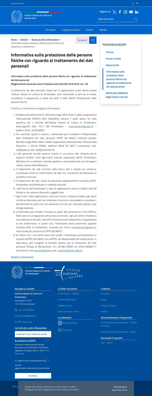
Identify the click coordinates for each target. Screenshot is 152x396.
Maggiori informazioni (22, 257)
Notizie (24, 39)
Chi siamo (105, 293)
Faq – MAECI (107, 342)
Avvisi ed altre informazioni (45, 39)
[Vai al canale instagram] (125, 11)
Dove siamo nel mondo (68, 311)
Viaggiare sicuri (64, 305)
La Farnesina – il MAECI (69, 293)
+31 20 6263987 (26, 310)
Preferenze (120, 387)
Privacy (46, 350)
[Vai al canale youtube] (130, 11)
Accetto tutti (119, 390)
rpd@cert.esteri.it (44, 150)
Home (14, 39)
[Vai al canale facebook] (119, 11)
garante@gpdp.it (43, 250)
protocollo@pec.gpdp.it (70, 250)
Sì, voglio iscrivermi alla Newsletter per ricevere (30, 361)
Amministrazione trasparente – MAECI (119, 331)
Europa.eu (65, 330)
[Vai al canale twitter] (113, 11)
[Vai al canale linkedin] (136, 11)
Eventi (104, 299)
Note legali (16, 386)
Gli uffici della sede (23, 321)
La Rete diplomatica (67, 299)
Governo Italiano (17, 3)
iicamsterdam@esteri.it (81, 126)
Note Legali (19, 353)
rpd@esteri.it (23, 150)
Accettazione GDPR (25, 341)
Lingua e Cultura (108, 305)
